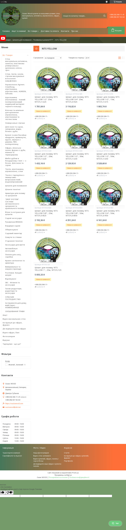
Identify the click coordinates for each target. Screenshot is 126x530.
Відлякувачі (10, 279)
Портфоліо (68, 461)
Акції (5, 315)
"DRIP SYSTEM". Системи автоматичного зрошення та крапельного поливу (14, 203)
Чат (115, 523)
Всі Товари (8, 55)
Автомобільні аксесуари (11, 249)
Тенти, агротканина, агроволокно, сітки (14, 170)
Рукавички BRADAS (14, 222)
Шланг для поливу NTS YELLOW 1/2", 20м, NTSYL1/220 (46, 156)
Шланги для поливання (22, 40)
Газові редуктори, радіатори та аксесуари (13, 290)
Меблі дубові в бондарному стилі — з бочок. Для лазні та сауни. (15, 161)
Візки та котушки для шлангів (15, 213)
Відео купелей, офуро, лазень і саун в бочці (46, 460)
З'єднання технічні (14, 241)
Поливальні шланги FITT (43, 40)
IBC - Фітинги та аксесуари (12, 283)
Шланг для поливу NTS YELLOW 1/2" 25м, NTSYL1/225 (46, 99)
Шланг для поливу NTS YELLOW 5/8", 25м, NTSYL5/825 (46, 213)
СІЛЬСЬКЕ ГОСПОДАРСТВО (13, 298)
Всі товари (32, 31)
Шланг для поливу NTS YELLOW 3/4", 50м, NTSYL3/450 (108, 213)
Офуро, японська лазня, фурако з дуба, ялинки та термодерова (15, 151)
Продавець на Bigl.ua (63, 475)
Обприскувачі (11, 229)
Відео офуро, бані (11, 332)
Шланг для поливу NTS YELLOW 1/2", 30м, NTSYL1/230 (77, 156)
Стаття (66, 453)
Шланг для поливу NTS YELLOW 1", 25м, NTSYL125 (48, 268)
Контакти (65, 31)
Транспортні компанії (11, 453)
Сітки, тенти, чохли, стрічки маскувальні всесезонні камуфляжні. (14, 77)
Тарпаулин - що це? (12, 344)
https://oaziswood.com (14, 403)
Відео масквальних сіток (14, 319)
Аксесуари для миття (15, 245)
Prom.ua (75, 473)
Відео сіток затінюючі (42, 456)
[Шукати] (104, 15)
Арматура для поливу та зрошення (15, 194)
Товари (8, 40)
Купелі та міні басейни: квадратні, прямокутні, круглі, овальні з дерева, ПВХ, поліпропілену (16, 139)
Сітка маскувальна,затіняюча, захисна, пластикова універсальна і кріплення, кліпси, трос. (16, 64)
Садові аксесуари (13, 218)
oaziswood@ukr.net (13, 407)
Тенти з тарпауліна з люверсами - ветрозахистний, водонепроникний (14, 178)
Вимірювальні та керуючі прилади (13, 268)
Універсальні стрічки (15, 123)
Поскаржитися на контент (58, 477)
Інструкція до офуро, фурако (12, 323)
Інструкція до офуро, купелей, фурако (76, 457)
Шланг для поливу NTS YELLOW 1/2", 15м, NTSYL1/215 (108, 99)
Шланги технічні (12, 189)
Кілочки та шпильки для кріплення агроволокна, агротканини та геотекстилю (14, 114)
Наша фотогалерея (41, 453)
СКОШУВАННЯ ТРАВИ (15, 311)
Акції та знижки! (19, 31)
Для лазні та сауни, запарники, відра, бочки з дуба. (14, 129)
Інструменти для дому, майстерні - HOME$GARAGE (16, 305)
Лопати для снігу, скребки (13, 255)
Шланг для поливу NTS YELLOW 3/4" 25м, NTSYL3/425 (77, 99)
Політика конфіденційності (79, 477)
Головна (6, 31)
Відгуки (6, 340)
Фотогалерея (9, 336)
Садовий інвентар (13, 233)
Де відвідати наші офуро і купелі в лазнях (47, 465)
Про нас (74, 31)
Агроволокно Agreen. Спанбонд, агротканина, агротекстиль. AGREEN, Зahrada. (15, 89)
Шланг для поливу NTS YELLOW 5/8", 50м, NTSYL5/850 (77, 213)
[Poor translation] (9, 492)
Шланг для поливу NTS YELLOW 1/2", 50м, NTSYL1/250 (108, 156)
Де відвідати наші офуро (14, 329)
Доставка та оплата (50, 31)
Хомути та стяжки (13, 237)
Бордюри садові (12, 226)
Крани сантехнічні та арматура (15, 261)
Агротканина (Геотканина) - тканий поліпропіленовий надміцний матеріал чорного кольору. (15, 102)
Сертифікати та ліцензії (12, 456)
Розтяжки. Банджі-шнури (13, 274)
